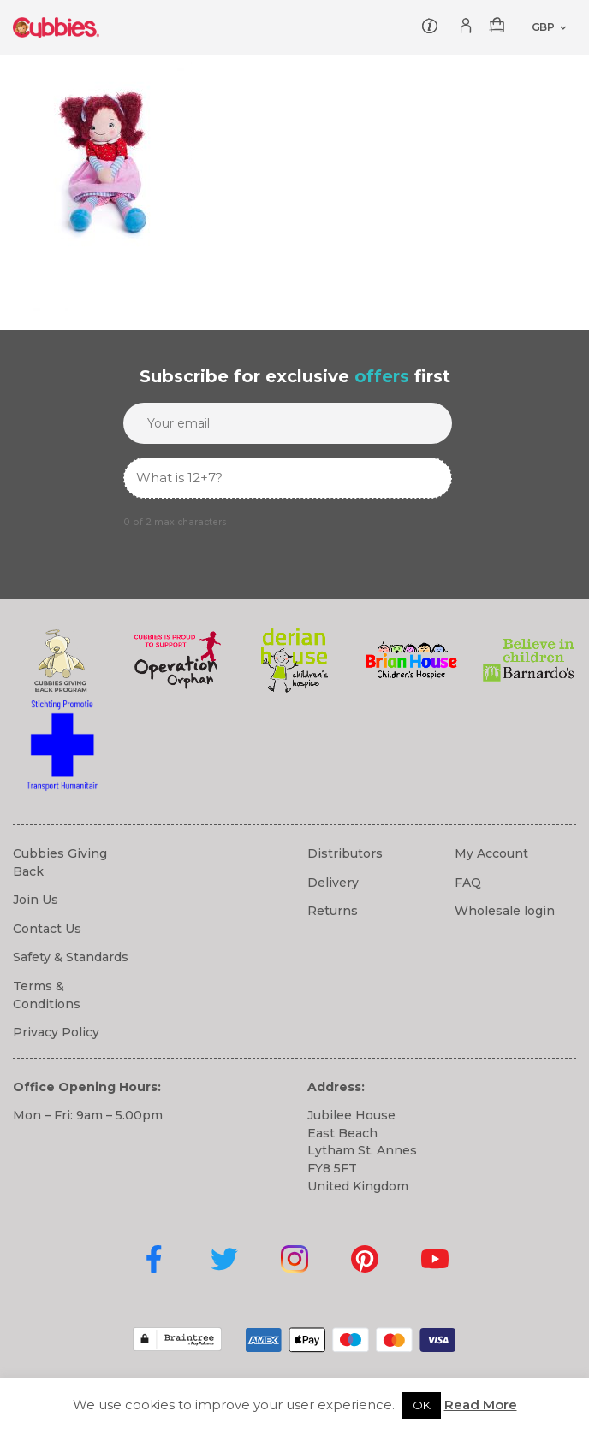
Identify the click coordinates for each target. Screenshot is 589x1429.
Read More (480, 1405)
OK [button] (422, 1405)
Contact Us (47, 928)
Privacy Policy (56, 1032)
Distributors (345, 853)
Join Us (35, 899)
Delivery (333, 882)
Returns (332, 910)
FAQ (468, 882)
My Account (491, 853)
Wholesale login (505, 910)
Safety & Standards (70, 957)
